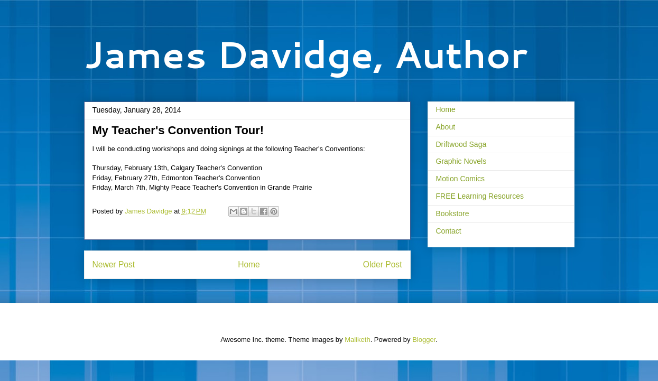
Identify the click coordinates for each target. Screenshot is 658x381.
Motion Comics (460, 178)
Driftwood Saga (461, 144)
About (446, 127)
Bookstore (452, 213)
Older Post (382, 264)
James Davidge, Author (305, 53)
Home (249, 264)
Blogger (423, 339)
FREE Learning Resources (480, 196)
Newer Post (113, 264)
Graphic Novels (461, 161)
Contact (448, 231)
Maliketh (357, 339)
